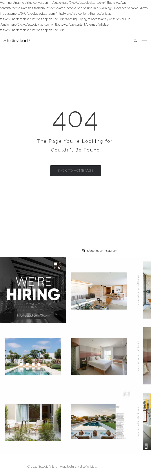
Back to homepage (76, 171)
